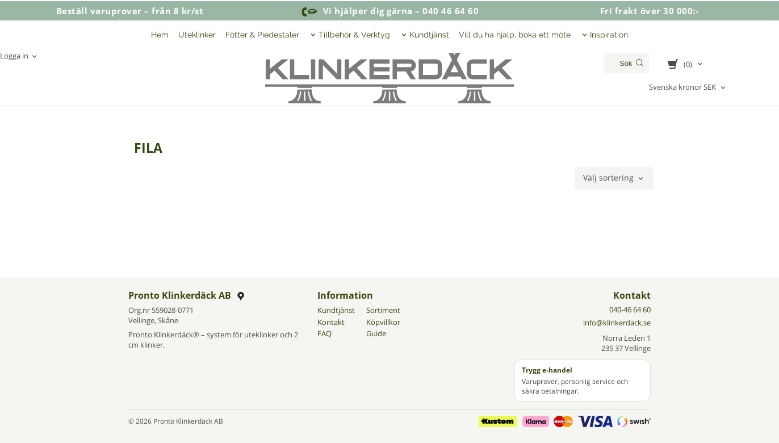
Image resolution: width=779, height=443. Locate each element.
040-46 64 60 (630, 309)
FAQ (324, 333)
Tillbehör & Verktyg (354, 34)
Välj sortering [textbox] (608, 178)
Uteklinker (197, 34)
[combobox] (688, 87)
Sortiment (383, 310)
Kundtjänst (429, 34)
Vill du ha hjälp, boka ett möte (515, 34)
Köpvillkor (383, 322)
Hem (160, 34)
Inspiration (609, 34)
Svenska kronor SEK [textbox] (682, 87)
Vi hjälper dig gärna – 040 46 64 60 (389, 10)
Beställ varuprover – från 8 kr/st (130, 10)
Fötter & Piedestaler (262, 34)
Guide (376, 333)
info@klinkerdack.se (617, 322)
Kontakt (331, 322)
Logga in (14, 56)
